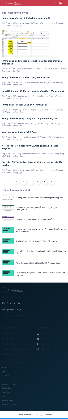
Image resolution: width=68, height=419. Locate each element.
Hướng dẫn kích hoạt (11, 309)
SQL (3, 380)
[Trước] (16, 182)
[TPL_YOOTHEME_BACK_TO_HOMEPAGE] (28, 3)
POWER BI (5, 376)
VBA (3, 372)
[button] (56, 3)
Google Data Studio (9, 404)
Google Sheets (7, 388)
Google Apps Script (9, 384)
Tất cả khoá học (11, 303)
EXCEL (4, 367)
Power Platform (7, 400)
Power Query (6, 392)
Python (4, 396)
